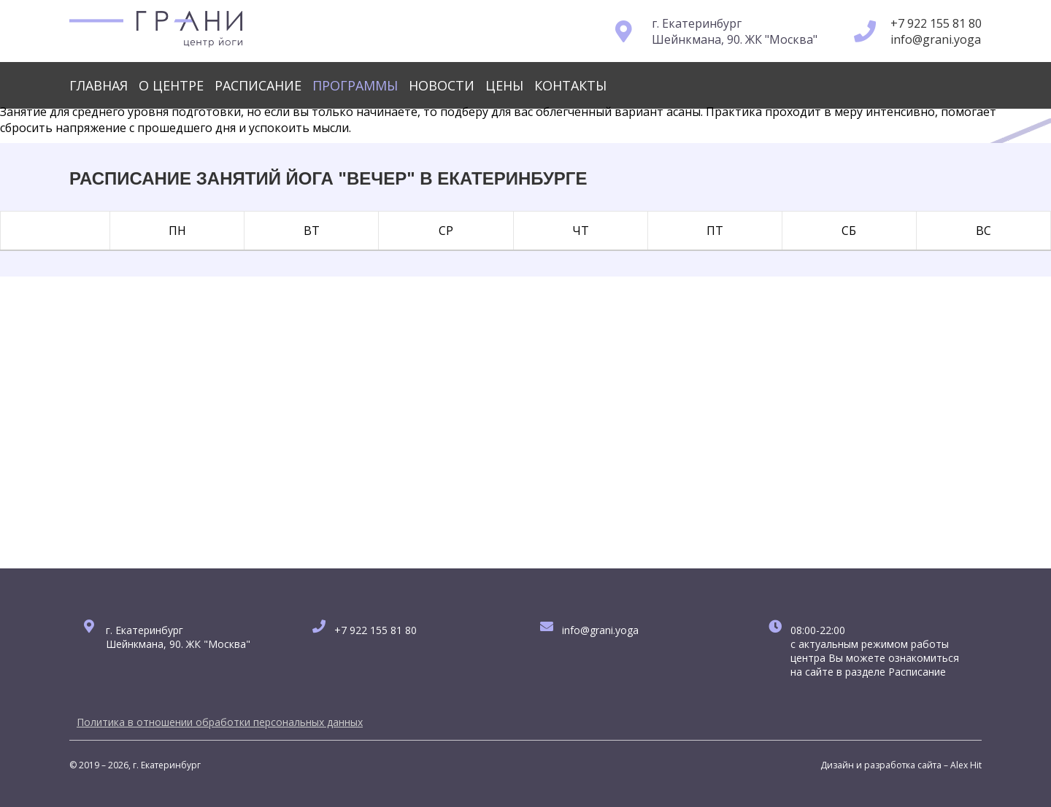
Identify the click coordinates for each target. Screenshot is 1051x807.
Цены (504, 85)
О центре (171, 85)
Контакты (570, 85)
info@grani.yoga (935, 39)
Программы (355, 85)
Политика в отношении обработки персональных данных (220, 722)
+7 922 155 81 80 (936, 23)
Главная (98, 85)
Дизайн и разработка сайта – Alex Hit (901, 765)
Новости (441, 85)
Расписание (258, 85)
